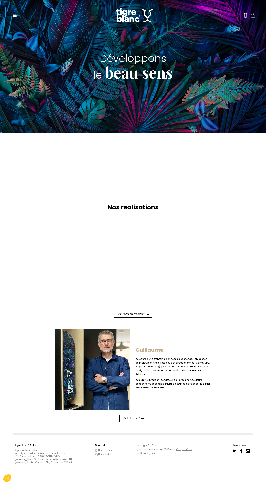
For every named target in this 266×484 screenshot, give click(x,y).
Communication (56, 453)
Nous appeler (104, 450)
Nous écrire (103, 454)
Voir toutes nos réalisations (131, 314)
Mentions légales (145, 453)
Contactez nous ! (131, 418)
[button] (7, 478)
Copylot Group (184, 449)
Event (41, 453)
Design (32, 453)
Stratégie (20, 453)
